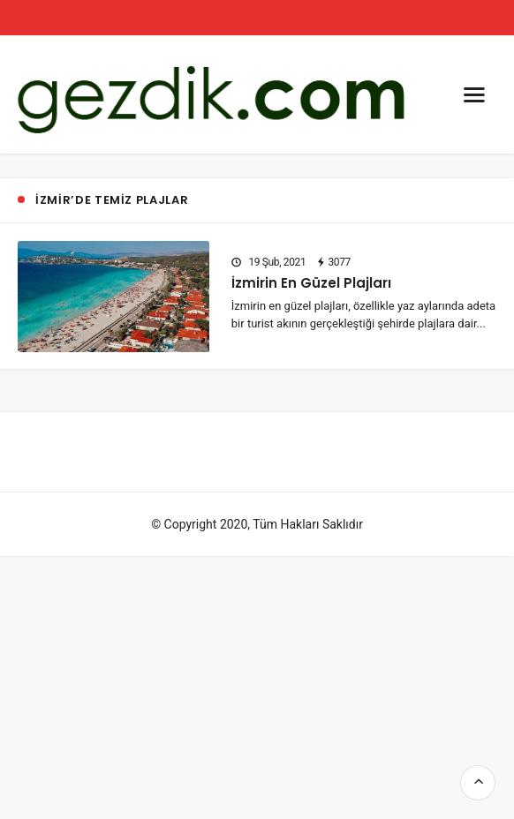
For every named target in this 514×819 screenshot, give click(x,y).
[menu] (474, 94)
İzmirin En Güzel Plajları (311, 283)
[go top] (477, 782)
